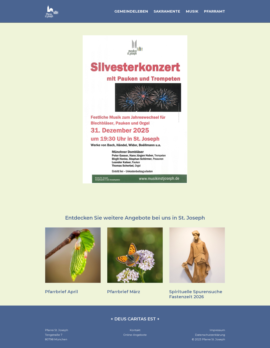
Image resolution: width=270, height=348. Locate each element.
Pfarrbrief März (123, 291)
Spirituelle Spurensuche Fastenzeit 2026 (195, 294)
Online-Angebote (135, 334)
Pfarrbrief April (61, 291)
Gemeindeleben (131, 11)
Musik (192, 11)
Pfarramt (214, 11)
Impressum (217, 330)
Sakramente (167, 11)
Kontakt (135, 330)
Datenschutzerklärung (210, 334)
